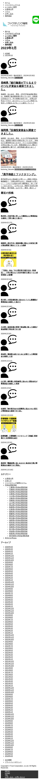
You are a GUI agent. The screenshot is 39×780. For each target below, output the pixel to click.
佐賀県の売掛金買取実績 (18, 492)
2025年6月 (9, 569)
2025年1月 (9, 580)
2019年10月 (9, 719)
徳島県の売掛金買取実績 (18, 511)
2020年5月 (9, 703)
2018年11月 (9, 743)
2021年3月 (9, 681)
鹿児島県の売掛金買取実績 (19, 536)
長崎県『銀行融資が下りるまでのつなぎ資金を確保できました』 (18, 86)
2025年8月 (9, 564)
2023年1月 (9, 633)
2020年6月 (9, 701)
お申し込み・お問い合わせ (15, 777)
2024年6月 (9, 595)
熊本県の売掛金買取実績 (18, 522)
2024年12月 (9, 582)
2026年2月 (9, 551)
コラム (7, 11)
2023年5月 (9, 624)
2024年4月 (9, 600)
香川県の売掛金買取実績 (18, 529)
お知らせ (8, 481)
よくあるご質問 (11, 7)
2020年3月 (9, 707)
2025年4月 (9, 573)
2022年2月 (9, 657)
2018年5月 (9, 754)
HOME (7, 773)
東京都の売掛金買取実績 (18, 518)
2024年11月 (9, 584)
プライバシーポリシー (13, 762)
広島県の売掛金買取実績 (18, 509)
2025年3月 (9, 575)
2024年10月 (9, 586)
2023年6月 (9, 622)
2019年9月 (9, 721)
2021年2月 (9, 683)
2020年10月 (9, 692)
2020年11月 (9, 690)
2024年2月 (9, 604)
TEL (6, 775)
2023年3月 (9, 628)
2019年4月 (9, 732)
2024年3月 (9, 602)
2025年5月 (9, 571)
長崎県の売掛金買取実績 (18, 527)
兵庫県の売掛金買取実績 (18, 494)
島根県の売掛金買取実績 (18, 507)
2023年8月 (9, 617)
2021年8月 (9, 670)
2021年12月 (9, 661)
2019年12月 (9, 714)
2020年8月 (9, 696)
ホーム (7, 3)
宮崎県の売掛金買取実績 (18, 500)
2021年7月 (9, 672)
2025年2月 (9, 578)
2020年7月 (9, 699)
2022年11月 (9, 637)
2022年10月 (9, 639)
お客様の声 (9, 9)
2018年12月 (9, 741)
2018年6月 (9, 752)
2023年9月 (9, 615)
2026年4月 (9, 547)
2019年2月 (9, 736)
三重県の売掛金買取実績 (18, 487)
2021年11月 (9, 663)
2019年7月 (9, 725)
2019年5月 (9, 730)
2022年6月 (9, 648)
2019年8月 (9, 723)
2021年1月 (9, 685)
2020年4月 (9, 705)
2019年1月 (9, 738)
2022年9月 (9, 641)
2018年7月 (9, 749)
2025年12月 (9, 556)
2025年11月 (9, 558)
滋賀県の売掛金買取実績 (18, 520)
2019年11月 (9, 716)
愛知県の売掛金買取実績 (18, 516)
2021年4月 (9, 679)
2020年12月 (9, 688)
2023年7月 (9, 619)
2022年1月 (9, 659)
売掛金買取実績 (11, 485)
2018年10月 (9, 745)
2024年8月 (9, 591)
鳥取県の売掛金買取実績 (18, 533)
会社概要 (8, 760)
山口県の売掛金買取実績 (18, 503)
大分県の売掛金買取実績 (18, 496)
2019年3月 (9, 734)
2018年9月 (9, 747)
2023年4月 (9, 626)
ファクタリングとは (12, 5)
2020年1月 (9, 712)
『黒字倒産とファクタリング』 (19, 174)
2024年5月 (9, 597)
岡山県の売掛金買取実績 (18, 505)
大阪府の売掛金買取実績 (18, 498)
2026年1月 (9, 553)
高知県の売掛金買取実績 (18, 531)
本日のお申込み (11, 538)
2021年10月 (9, 666)
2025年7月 (9, 567)
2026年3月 (9, 549)
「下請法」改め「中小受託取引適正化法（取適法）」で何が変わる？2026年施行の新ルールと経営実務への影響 (19, 273)
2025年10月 (9, 560)
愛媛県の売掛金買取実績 (18, 514)
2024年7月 (9, 593)
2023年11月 (9, 611)
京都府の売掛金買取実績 (18, 489)
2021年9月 (9, 668)
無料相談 (8, 16)
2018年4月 (9, 756)
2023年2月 (9, 630)
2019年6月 (9, 727)
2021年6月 (9, 674)
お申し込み (9, 14)
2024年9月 (9, 589)
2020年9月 (9, 694)
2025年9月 (9, 562)
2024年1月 (9, 606)
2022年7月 (9, 646)
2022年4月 (9, 652)
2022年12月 (9, 635)
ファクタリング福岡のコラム (25, 169)
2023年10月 (9, 613)
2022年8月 (9, 644)
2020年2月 (9, 710)
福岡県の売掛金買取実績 (18, 525)
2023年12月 (9, 608)
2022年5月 (9, 650)
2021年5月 (9, 677)
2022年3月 (9, 655)
